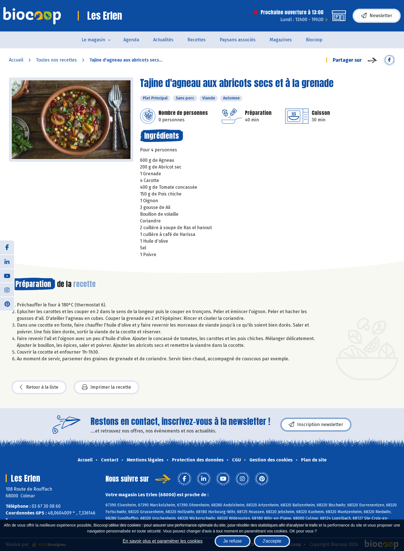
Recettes (196, 39)
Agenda (131, 39)
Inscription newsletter (316, 424)
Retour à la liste (39, 387)
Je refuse (232, 541)
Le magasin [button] (93, 39)
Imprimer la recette (106, 387)
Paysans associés (238, 39)
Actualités (163, 39)
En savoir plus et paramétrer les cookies (163, 541)
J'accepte (272, 541)
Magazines (281, 39)
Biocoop (314, 39)
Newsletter (376, 16)
